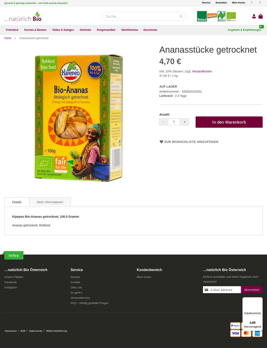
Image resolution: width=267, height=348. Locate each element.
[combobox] (143, 16)
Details (16, 206)
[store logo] (22, 16)
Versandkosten (202, 75)
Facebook (10, 282)
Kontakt (75, 282)
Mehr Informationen (50, 206)
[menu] (133, 30)
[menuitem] (12, 30)
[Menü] (260, 299)
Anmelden (221, 2)
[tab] (16, 205)
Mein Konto (238, 2)
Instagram (10, 287)
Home (8, 42)
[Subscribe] (252, 289)
